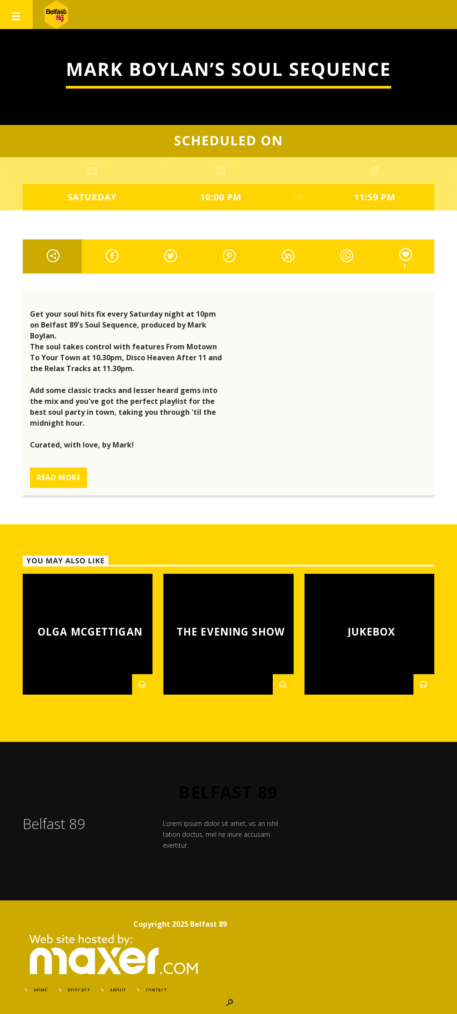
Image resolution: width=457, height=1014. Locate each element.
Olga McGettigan (90, 632)
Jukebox (372, 632)
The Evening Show (231, 632)
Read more (59, 477)
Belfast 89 (228, 792)
